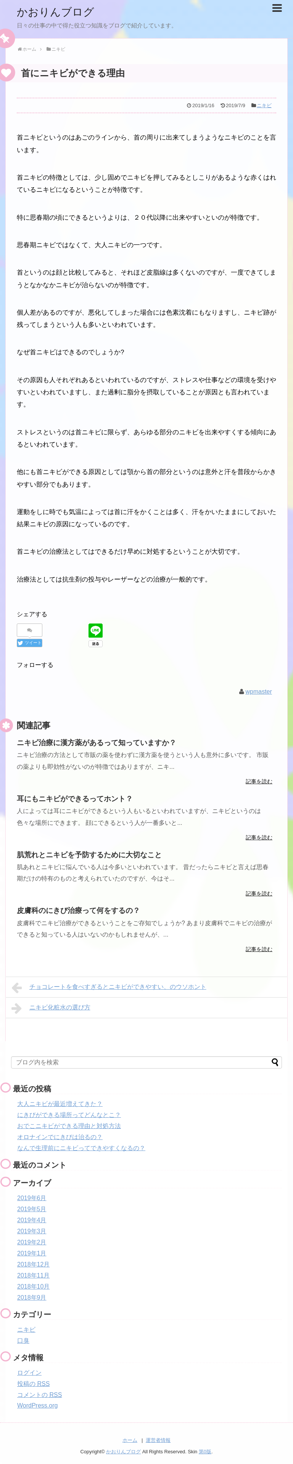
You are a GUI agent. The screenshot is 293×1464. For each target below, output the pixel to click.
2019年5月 (32, 1208)
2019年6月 (32, 1197)
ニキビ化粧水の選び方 (50, 1008)
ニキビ (264, 105)
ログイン (29, 1372)
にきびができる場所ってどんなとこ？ (69, 1114)
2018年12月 (33, 1264)
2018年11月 (33, 1275)
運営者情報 (158, 1440)
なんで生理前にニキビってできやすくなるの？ (81, 1147)
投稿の (33, 1383)
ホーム (129, 1440)
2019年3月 (32, 1231)
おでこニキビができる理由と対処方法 (69, 1125)
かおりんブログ (58, 11)
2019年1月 (32, 1253)
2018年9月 (32, 1297)
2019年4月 (32, 1220)
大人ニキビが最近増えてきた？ (60, 1103)
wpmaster (258, 691)
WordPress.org (37, 1405)
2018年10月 (33, 1286)
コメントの (39, 1394)
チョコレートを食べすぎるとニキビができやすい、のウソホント (108, 987)
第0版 (205, 1451)
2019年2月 (32, 1242)
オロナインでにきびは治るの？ (60, 1136)
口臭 (23, 1340)
